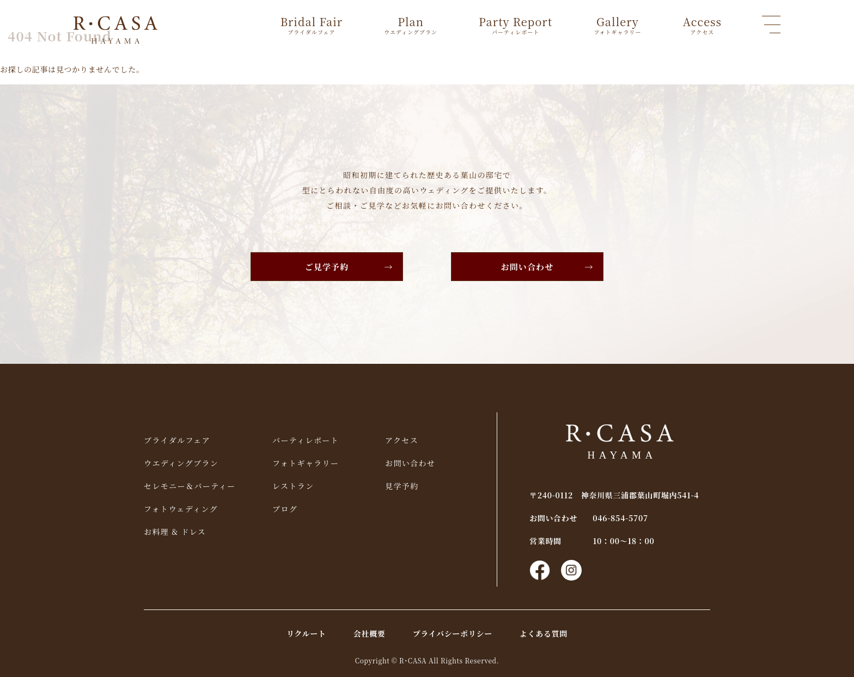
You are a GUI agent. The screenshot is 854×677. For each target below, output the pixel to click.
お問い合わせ (527, 266)
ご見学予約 (327, 266)
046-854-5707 (620, 518)
